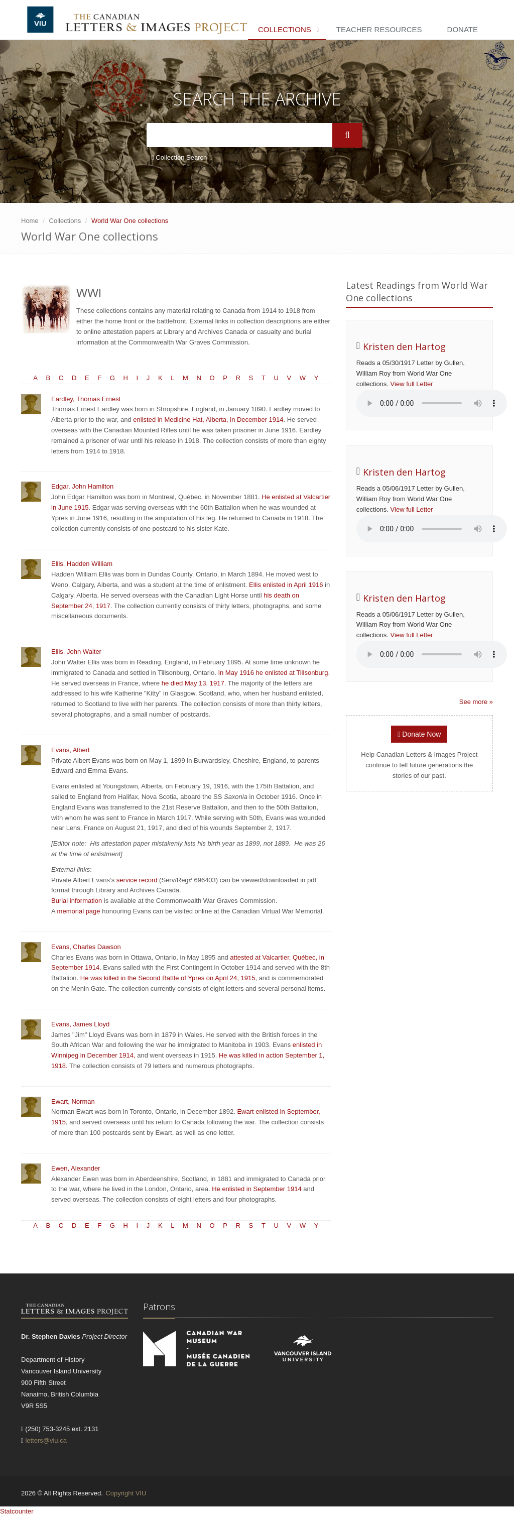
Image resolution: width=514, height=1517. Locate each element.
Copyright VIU (125, 1493)
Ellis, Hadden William (81, 563)
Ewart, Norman (73, 1101)
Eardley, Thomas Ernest (85, 399)
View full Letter (412, 384)
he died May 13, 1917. (194, 683)
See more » (476, 702)
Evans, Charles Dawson (86, 947)
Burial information (76, 900)
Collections (284, 29)
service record (137, 880)
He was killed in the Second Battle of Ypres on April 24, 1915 (167, 978)
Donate (462, 29)
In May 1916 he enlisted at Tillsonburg (273, 672)
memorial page (78, 911)
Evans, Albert (70, 750)
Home (30, 220)
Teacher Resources (379, 29)
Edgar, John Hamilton (82, 486)
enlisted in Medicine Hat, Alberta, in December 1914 (208, 419)
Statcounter (17, 1511)
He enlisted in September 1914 (257, 1189)
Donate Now (419, 734)
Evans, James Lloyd (80, 1024)
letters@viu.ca (46, 1440)
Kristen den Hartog (404, 346)
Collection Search (179, 157)
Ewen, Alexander (75, 1168)
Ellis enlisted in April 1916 (286, 585)
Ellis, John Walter (76, 651)
